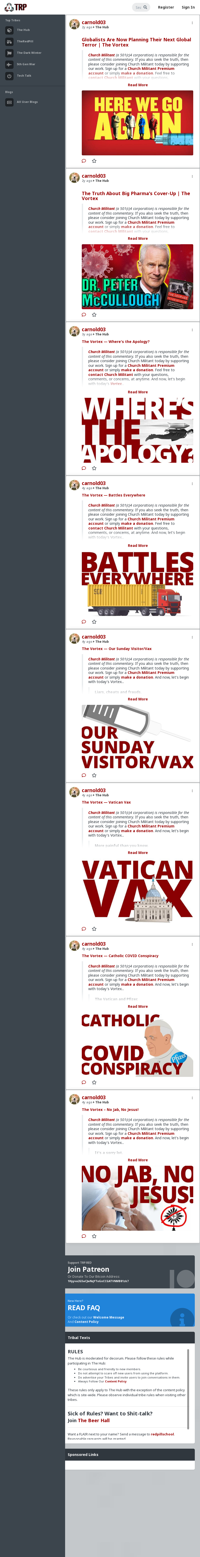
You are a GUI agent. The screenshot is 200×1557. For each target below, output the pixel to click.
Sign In (188, 7)
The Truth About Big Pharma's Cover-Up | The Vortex (136, 196)
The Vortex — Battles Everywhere (113, 495)
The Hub (101, 27)
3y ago (87, 334)
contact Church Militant (110, 374)
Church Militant (101, 54)
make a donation (137, 369)
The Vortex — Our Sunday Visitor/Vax (117, 648)
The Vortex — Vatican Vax (106, 802)
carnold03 (94, 22)
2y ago (87, 27)
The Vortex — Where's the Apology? (116, 341)
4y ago (87, 488)
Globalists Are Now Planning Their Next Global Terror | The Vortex (136, 42)
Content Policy (86, 1322)
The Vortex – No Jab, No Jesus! (110, 1109)
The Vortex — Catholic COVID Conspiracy (120, 955)
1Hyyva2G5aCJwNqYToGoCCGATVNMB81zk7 (98, 1281)
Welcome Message (108, 1317)
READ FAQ (84, 1307)
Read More (138, 84)
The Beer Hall (94, 1420)
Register (166, 7)
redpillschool (162, 1434)
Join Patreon (88, 1269)
